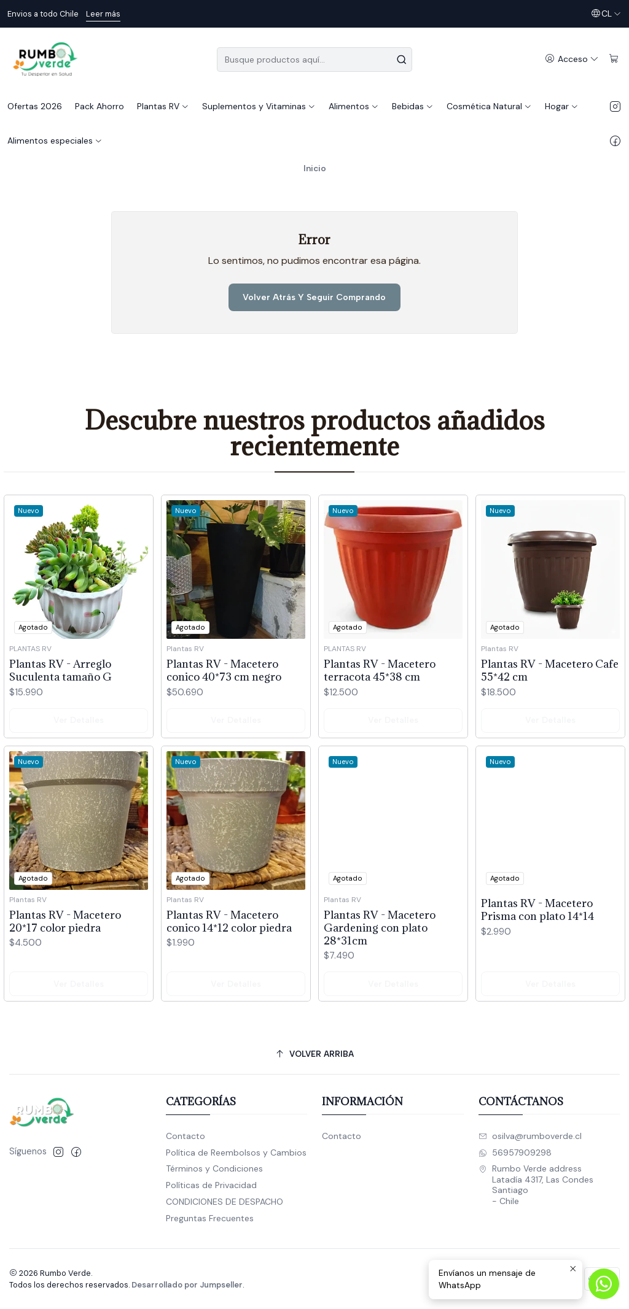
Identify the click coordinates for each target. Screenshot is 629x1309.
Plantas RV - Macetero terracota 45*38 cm (380, 729)
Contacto (185, 1135)
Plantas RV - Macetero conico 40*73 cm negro (223, 718)
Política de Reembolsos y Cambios (236, 1152)
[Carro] (614, 59)
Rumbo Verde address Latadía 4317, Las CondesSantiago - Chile (536, 1185)
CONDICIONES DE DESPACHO (224, 1201)
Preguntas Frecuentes (210, 1218)
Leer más (103, 14)
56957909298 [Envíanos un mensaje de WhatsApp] (515, 1152)
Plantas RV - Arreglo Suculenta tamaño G (60, 700)
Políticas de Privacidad (211, 1185)
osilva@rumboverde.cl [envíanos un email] (530, 1135)
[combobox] (314, 59)
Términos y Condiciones (214, 1168)
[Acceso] (572, 59)
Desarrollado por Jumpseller (187, 1285)
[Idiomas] (606, 14)
